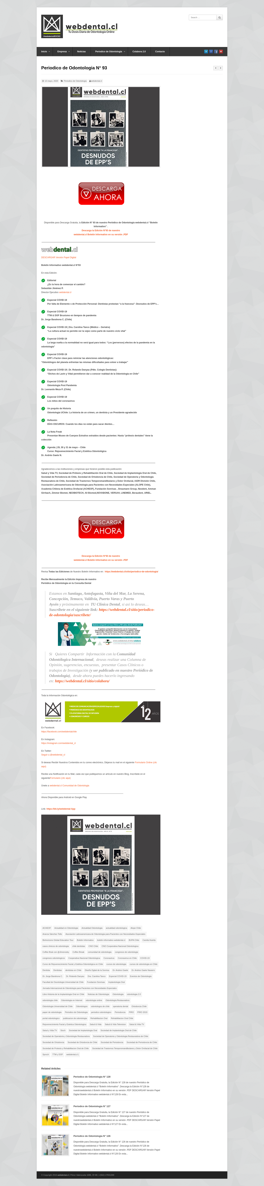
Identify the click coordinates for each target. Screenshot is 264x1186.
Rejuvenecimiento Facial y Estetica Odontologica (64, 1024)
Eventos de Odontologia (140, 976)
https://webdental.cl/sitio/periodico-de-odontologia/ (131, 571)
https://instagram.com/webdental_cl (58, 743)
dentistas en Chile (73, 970)
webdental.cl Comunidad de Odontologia (69, 785)
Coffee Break (78, 952)
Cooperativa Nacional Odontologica (84, 958)
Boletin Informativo (85, 940)
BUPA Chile (134, 940)
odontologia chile (50, 1000)
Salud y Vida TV (50, 1030)
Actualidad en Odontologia (66, 928)
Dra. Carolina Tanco (97, 976)
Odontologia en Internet (71, 1000)
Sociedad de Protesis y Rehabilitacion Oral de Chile (66, 1048)
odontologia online (94, 1000)
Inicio (45, 51)
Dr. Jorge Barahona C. (53, 976)
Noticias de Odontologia (98, 994)
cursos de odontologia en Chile (143, 964)
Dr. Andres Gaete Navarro (143, 970)
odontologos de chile (100, 1006)
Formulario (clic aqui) (60, 778)
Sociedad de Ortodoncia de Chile (82, 1042)
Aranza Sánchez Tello (52, 934)
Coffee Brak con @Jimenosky (56, 952)
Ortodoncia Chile (139, 1006)
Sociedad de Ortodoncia (53, 1042)
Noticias (81, 51)
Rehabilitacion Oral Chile (122, 1018)
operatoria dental (120, 1006)
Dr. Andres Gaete (120, 970)
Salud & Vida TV (136, 1024)
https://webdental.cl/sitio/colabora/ (82, 681)
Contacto (160, 51)
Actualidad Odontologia (92, 928)
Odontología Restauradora (117, 1000)
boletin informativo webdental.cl (111, 940)
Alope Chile (136, 928)
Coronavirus (109, 958)
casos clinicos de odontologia (56, 946)
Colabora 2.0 (139, 51)
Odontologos (81, 1006)
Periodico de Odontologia (110, 51)
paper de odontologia (52, 1012)
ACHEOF (47, 928)
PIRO (131, 1012)
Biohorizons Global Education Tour (58, 940)
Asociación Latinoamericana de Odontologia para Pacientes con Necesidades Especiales (105, 934)
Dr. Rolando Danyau (75, 976)
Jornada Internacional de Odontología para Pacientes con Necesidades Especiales (80, 988)
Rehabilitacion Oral (98, 1018)
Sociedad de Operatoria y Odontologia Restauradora (66, 1036)
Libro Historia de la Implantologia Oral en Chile (63, 994)
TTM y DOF (57, 1054)
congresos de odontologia (126, 952)
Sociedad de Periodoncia (112, 1042)
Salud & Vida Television (115, 1024)
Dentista (46, 970)
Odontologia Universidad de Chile (58, 1006)
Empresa (63, 51)
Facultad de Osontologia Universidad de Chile (63, 982)
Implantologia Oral (116, 982)
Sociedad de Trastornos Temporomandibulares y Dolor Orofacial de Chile (124, 1048)
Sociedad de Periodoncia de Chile (142, 1042)
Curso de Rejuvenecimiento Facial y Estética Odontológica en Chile (73, 964)
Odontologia (118, 994)
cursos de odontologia (116, 964)
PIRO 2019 (142, 1012)
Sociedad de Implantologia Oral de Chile (119, 1030)
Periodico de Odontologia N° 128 (92, 1076)
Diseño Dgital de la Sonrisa (97, 970)
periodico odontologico (101, 1012)
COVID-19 (145, 958)
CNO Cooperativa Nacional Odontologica (120, 946)
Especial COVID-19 (117, 976)
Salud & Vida (95, 1024)
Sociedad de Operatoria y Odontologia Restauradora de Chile (120, 1036)
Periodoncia (120, 1012)
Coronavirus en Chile (127, 958)
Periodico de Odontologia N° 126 (92, 1136)
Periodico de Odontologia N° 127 (92, 1106)
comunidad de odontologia (99, 952)
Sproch (46, 1054)
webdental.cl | (72, 1054)
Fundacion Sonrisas (96, 982)
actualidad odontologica (116, 928)
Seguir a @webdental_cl (53, 754)
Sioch (62, 1030)
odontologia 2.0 (134, 994)
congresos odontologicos (54, 958)
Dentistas (57, 970)
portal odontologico (51, 1018)
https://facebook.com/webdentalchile (59, 731)
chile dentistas (78, 946)
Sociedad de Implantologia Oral (83, 1030)
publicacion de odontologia (75, 1018)
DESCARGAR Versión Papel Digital (58, 257)
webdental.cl (96, 81)
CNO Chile (93, 946)
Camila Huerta (149, 940)
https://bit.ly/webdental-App (61, 809)
